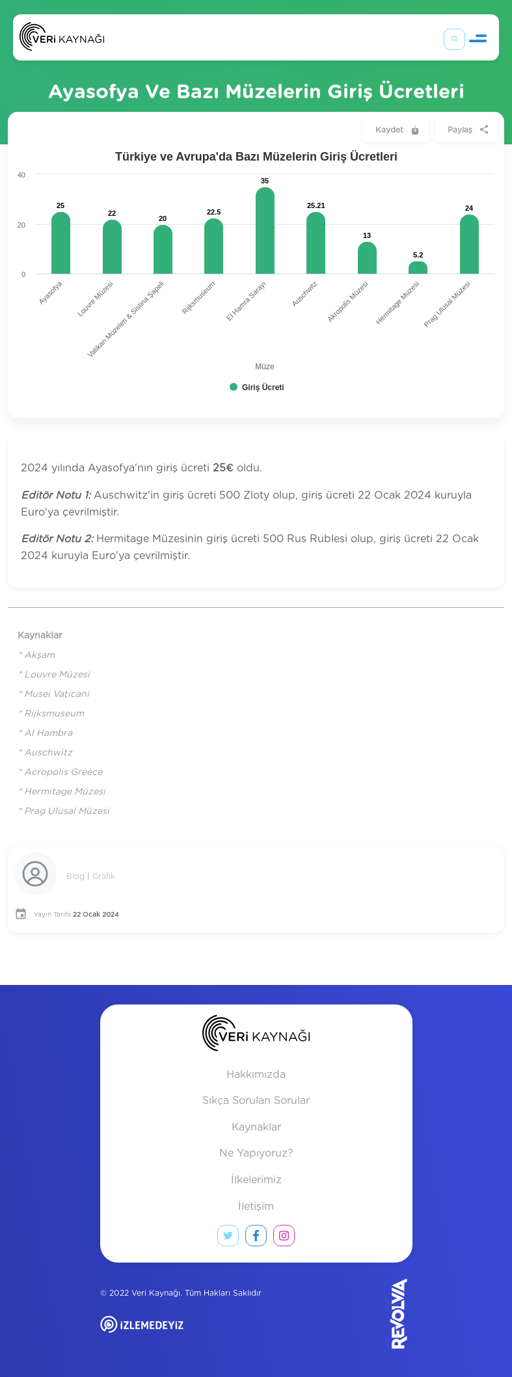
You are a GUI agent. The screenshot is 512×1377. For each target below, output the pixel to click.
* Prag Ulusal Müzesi (63, 811)
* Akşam (36, 655)
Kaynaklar (256, 1127)
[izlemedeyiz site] (184, 1334)
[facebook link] (256, 1238)
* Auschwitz (45, 752)
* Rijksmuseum (51, 713)
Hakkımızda (256, 1074)
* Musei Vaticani (53, 694)
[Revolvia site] (377, 1313)
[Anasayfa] (62, 39)
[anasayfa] (256, 1036)
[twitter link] (228, 1238)
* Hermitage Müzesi (61, 791)
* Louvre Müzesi (54, 674)
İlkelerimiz (256, 1180)
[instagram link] (284, 1238)
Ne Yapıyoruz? (256, 1153)
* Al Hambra (45, 733)
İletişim (256, 1206)
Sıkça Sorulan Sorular (256, 1100)
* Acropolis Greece (60, 772)
